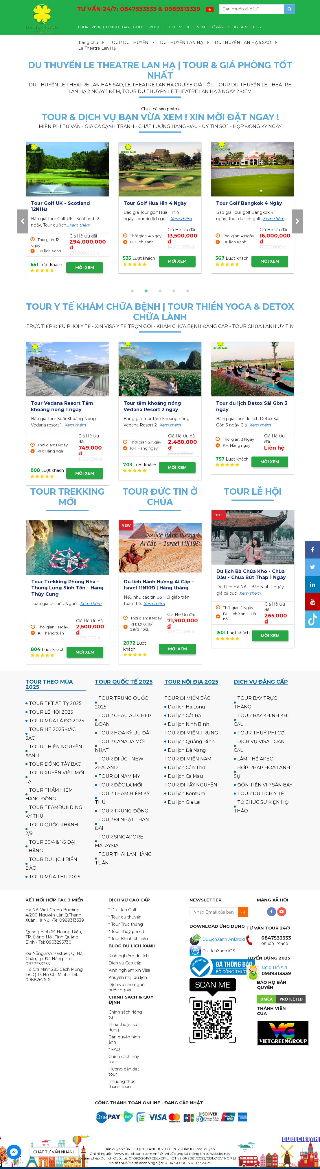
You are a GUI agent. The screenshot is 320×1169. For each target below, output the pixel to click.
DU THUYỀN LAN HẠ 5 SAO (243, 42)
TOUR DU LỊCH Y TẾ (260, 793)
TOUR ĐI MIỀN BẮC (187, 698)
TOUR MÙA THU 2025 (54, 876)
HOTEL (169, 27)
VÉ (181, 27)
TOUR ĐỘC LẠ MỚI (120, 785)
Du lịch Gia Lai (184, 802)
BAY (126, 27)
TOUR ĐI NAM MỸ (119, 776)
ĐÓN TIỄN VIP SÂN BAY (264, 785)
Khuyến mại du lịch (127, 977)
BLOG (232, 27)
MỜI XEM (84, 267)
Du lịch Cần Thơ (186, 767)
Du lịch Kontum (186, 793)
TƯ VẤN (217, 27)
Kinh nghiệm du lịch (128, 955)
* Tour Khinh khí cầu (128, 938)
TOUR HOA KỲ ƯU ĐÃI (124, 733)
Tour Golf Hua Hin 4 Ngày (247, 203)
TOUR (83, 27)
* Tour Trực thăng (125, 924)
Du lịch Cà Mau (185, 776)
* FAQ (114, 1049)
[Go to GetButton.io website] (14, 1163)
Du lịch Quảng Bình (191, 741)
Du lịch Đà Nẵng (187, 750)
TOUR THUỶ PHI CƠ (260, 733)
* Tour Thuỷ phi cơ (126, 931)
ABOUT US (251, 27)
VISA (95, 27)
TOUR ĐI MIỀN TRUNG (191, 733)
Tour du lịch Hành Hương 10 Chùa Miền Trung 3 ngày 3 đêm (144, 588)
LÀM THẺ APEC (255, 759)
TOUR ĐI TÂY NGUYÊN (190, 785)
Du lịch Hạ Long (186, 707)
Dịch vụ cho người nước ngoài (127, 987)
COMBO (111, 27)
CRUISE (153, 27)
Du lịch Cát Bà (184, 715)
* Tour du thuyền (124, 917)
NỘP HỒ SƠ (274, 968)
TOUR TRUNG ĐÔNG (123, 811)
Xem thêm (79, 225)
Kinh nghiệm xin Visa (129, 970)
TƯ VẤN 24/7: (138, 8)
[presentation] (22, 221)
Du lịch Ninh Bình (188, 724)
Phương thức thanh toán (121, 1084)
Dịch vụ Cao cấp (124, 963)
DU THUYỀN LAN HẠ (181, 42)
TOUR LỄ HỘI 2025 (51, 712)
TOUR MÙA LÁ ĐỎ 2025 (56, 720)
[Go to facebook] (14, 1152)
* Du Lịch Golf (122, 909)
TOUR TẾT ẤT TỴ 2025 (55, 703)
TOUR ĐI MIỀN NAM (188, 759)
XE (189, 27)
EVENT (201, 27)
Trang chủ (88, 42)
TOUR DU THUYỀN (129, 42)
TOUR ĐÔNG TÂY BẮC (55, 764)
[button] (132, 291)
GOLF (138, 27)
